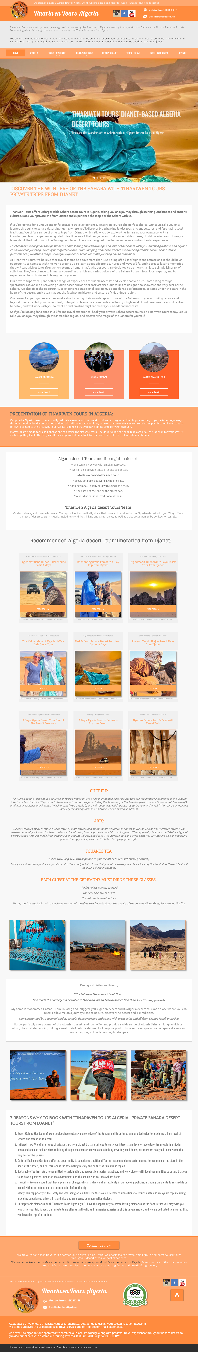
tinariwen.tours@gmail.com (65, 1307)
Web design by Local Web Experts (84, 1347)
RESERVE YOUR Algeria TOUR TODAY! (98, 1336)
